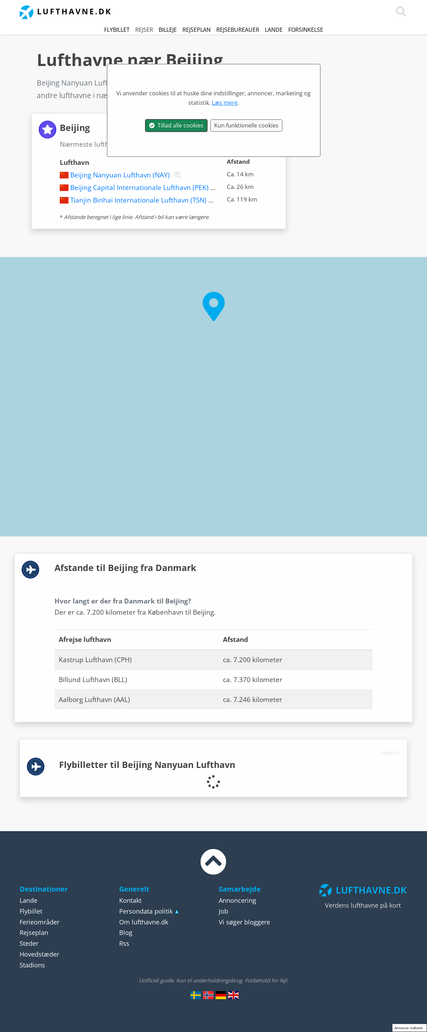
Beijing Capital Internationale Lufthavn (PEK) (139, 187)
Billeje (168, 30)
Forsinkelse (305, 30)
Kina (247, 83)
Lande (274, 30)
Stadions (32, 965)
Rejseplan (196, 30)
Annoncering (237, 900)
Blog (125, 932)
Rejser (144, 30)
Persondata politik (146, 911)
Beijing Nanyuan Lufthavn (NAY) (120, 175)
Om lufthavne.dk (143, 922)
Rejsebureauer (237, 30)
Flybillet (117, 30)
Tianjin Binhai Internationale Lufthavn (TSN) (138, 200)
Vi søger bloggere (244, 922)
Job (223, 911)
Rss (124, 943)
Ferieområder (39, 922)
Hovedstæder (39, 954)
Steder (29, 943)
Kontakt (130, 900)
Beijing (172, 144)
